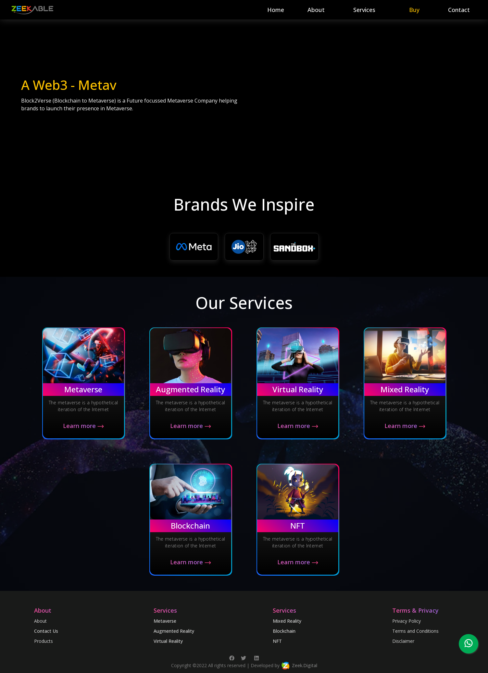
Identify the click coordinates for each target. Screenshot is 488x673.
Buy (414, 10)
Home (275, 10)
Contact (459, 10)
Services (364, 10)
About (316, 10)
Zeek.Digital (304, 665)
